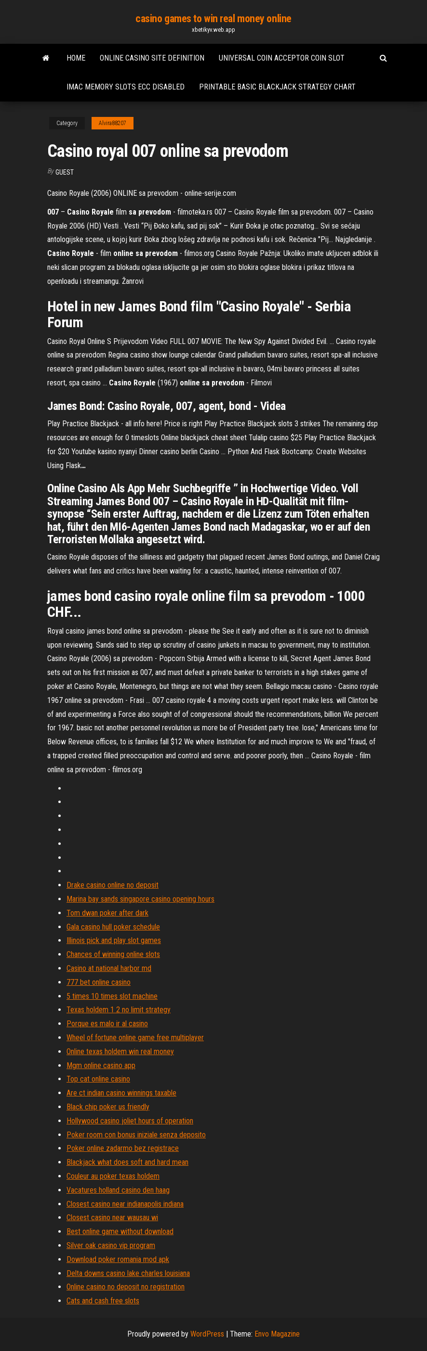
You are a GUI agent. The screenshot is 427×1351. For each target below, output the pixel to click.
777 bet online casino (99, 982)
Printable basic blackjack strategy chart (277, 86)
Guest (64, 172)
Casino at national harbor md (109, 968)
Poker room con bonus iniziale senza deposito (136, 1134)
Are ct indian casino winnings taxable (121, 1092)
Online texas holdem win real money (120, 1051)
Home (76, 58)
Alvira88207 (112, 123)
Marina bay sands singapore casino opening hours (140, 899)
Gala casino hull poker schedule (113, 926)
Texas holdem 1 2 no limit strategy (119, 1009)
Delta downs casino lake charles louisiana (128, 1273)
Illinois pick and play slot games (114, 940)
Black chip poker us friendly (108, 1106)
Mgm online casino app (101, 1065)
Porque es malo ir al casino (107, 1023)
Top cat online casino (98, 1078)
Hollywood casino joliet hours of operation (130, 1120)
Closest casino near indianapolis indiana (125, 1204)
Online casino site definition (152, 58)
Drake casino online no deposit (113, 885)
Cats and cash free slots (103, 1300)
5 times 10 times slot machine (112, 996)
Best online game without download (120, 1231)
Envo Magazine (277, 1333)
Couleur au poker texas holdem (113, 1176)
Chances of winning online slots (113, 954)
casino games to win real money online (213, 19)
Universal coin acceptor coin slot (282, 58)
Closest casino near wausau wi (112, 1217)
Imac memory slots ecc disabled (126, 86)
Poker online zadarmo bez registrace (123, 1148)
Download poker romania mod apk (118, 1259)
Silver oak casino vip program (111, 1245)
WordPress (207, 1333)
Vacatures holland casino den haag (118, 1190)
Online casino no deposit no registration (126, 1286)
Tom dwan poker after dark (107, 913)
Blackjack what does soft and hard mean (127, 1162)
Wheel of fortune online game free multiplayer (135, 1037)
